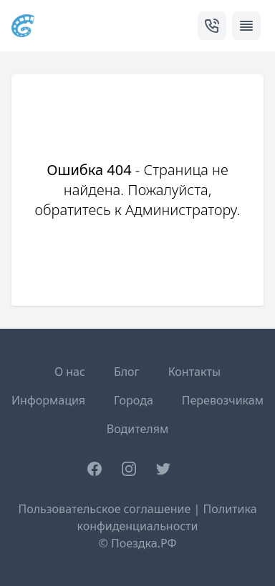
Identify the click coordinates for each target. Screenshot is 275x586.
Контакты (194, 371)
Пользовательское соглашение (104, 509)
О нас (69, 371)
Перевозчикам (223, 400)
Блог (127, 371)
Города (133, 400)
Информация (48, 400)
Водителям (137, 429)
